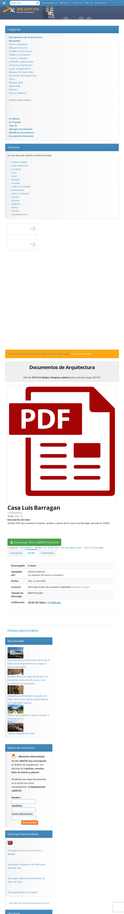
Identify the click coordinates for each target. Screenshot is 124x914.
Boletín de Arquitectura (21, 748)
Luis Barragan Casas (59, 353)
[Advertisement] (20, 109)
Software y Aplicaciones (21, 61)
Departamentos (19, 214)
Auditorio (16, 203)
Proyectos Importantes (21, 65)
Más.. (87, 3)
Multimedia (14, 86)
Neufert (15, 196)
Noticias (64, 3)
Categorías (14, 29)
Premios (13, 89)
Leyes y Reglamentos (20, 68)
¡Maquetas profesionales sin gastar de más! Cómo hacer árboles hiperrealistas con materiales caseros (28, 699)
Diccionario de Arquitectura (23, 75)
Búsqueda (13, 147)
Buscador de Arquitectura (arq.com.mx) (29, 903)
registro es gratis (82, 587)
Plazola (15, 210)
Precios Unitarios (17, 92)
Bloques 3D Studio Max (21, 72)
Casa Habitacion (19, 165)
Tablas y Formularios (20, 54)
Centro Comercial (20, 193)
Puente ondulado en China (21, 733)
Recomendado (16, 641)
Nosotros (99, 3)
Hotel (14, 176)
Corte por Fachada (21, 186)
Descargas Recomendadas (23, 834)
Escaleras (16, 169)
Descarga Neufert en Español (23, 892)
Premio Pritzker (19, 162)
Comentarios (47, 552)
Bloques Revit (16, 82)
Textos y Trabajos (18, 58)
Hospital (15, 183)
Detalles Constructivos (20, 51)
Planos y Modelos (18, 44)
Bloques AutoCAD (18, 47)
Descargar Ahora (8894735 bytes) (34, 542)
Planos (14, 207)
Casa (13, 172)
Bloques (15, 179)
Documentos (49, 3)
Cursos (76, 3)
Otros (12, 79)
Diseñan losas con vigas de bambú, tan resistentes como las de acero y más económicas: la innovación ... (28, 680)
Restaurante (17, 190)
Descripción (16, 552)
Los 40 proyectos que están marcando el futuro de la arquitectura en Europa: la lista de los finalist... (29, 664)
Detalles (31, 552)
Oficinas (15, 200)
